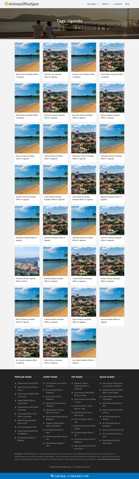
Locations (118, 4)
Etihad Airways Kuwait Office (28, 383)
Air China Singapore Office (27, 427)
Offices (105, 4)
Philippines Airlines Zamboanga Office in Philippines (81, 386)
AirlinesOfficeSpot (66, 28)
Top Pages (91, 4)
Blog (127, 4)
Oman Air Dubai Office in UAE (113, 430)
